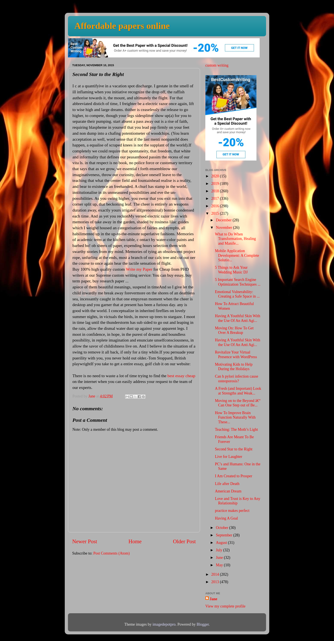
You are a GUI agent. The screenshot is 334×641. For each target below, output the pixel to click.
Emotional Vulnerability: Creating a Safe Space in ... (237, 294)
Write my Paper (139, 269)
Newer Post (84, 541)
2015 (215, 213)
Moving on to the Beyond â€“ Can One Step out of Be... (238, 403)
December (224, 220)
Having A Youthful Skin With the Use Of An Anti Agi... (237, 318)
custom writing (217, 65)
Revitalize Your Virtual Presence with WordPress (236, 354)
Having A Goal (226, 518)
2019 (215, 183)
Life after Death (227, 484)
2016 (215, 206)
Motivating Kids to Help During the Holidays (234, 366)
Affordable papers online (122, 26)
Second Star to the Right (233, 449)
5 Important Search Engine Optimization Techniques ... (238, 281)
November (224, 227)
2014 (215, 574)
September (224, 535)
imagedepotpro (164, 624)
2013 (215, 582)
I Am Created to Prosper (233, 476)
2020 (215, 176)
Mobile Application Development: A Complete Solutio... (237, 255)
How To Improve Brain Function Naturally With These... (235, 417)
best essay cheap (181, 375)
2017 (215, 198)
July (219, 550)
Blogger (203, 624)
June (220, 557)
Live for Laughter (228, 456)
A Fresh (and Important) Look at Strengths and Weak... (238, 390)
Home (135, 541)
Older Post (184, 541)
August (222, 542)
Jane (213, 599)
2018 (215, 191)
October (222, 528)
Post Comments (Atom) (111, 553)
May (220, 565)
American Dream (228, 491)
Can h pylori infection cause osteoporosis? (236, 378)
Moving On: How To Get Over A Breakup (234, 330)
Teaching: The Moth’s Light (236, 429)
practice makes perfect (232, 510)
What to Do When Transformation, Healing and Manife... (235, 238)
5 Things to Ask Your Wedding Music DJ (231, 269)
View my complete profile (225, 606)
